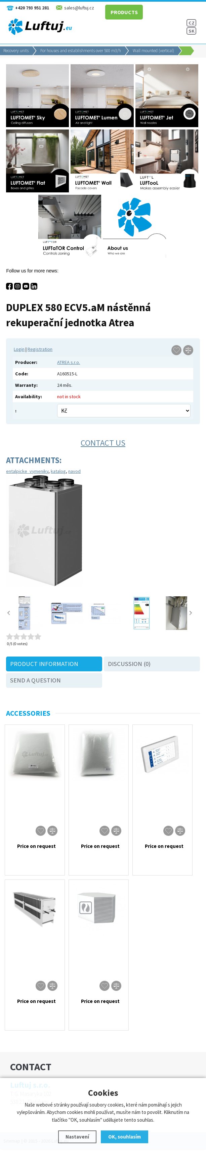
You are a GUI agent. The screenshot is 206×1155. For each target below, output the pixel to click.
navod (74, 471)
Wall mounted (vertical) (153, 50)
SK (192, 31)
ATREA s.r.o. (68, 362)
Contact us (103, 443)
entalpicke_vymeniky (27, 471)
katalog (58, 471)
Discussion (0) (129, 664)
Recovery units (16, 50)
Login (19, 349)
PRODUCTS (123, 11)
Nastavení (77, 1136)
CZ (192, 23)
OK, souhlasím (124, 1136)
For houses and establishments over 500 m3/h (80, 50)
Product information (44, 664)
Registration (40, 349)
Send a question (35, 680)
